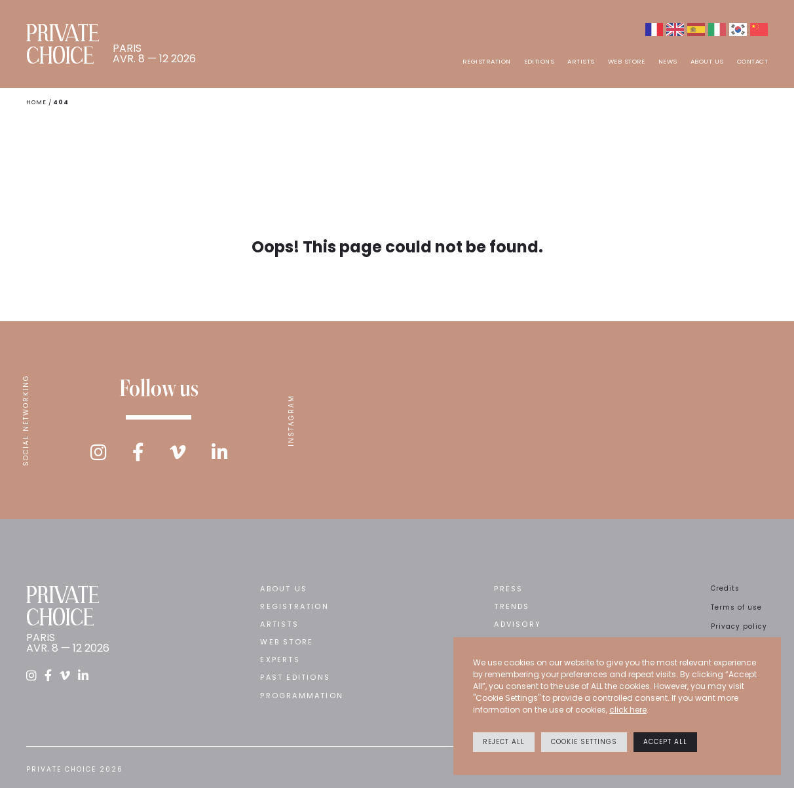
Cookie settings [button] (584, 742)
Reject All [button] (504, 742)
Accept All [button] (665, 742)
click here (628, 709)
